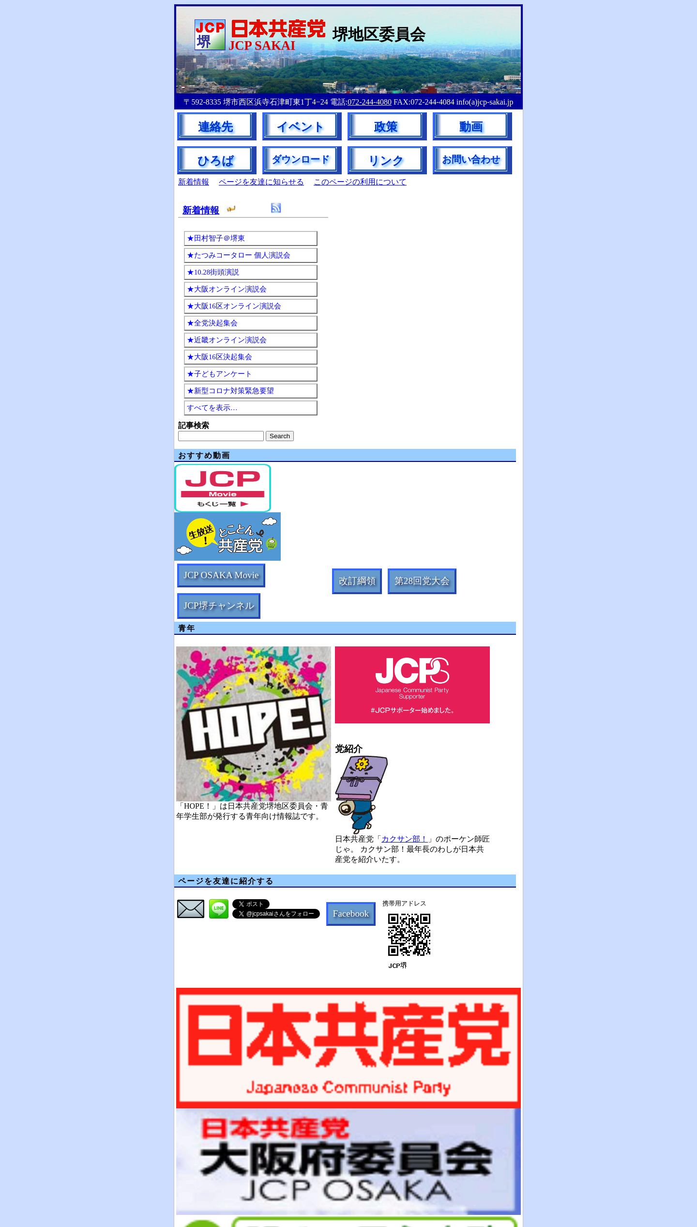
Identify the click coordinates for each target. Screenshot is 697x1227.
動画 (471, 127)
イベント (300, 127)
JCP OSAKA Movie (221, 575)
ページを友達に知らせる (261, 182)
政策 (385, 127)
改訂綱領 (357, 581)
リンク (386, 160)
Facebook (351, 913)
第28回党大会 (422, 581)
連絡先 (215, 127)
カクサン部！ (404, 839)
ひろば (215, 160)
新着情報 (193, 182)
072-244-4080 (370, 102)
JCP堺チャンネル (219, 605)
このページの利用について (360, 182)
